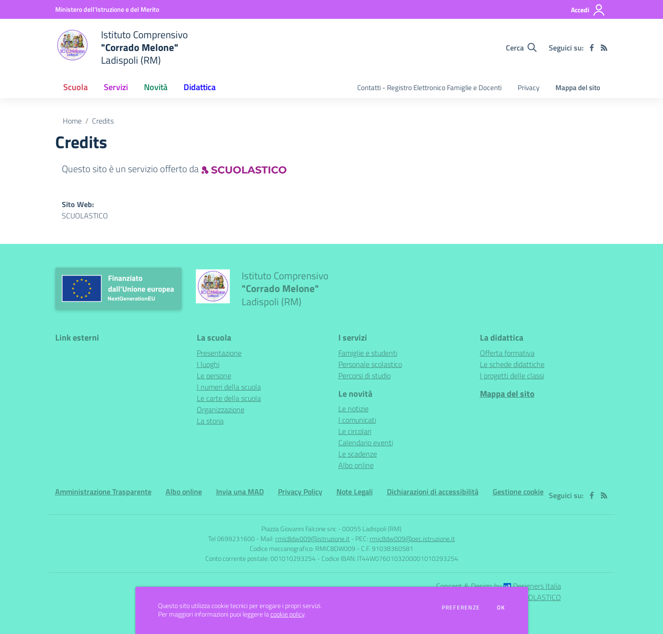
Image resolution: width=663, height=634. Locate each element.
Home (72, 120)
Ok (501, 607)
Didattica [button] (200, 87)
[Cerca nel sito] (521, 48)
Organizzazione (220, 409)
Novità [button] (156, 87)
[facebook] (591, 47)
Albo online (356, 465)
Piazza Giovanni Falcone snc (298, 529)
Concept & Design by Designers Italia (498, 586)
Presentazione (219, 353)
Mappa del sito (577, 87)
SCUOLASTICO (85, 215)
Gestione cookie (518, 491)
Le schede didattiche (512, 364)
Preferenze (461, 607)
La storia (210, 420)
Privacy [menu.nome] (528, 87)
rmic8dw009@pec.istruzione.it (412, 538)
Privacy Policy (300, 491)
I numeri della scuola (229, 386)
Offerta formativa (507, 353)
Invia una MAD (240, 491)
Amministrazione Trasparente (103, 491)
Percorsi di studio (364, 375)
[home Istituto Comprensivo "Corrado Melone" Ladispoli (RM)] (121, 47)
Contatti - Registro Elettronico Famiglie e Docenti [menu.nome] (429, 87)
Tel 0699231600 (231, 538)
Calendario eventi (365, 442)
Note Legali (354, 491)
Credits (103, 120)
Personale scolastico (370, 364)
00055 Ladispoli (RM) (372, 529)
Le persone (214, 375)
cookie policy (287, 614)
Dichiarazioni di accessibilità (432, 491)
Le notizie (353, 408)
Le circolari (354, 431)
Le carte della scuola (229, 398)
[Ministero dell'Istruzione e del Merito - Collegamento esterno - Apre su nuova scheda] (107, 9)
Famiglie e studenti (367, 353)
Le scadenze (357, 453)
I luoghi (208, 364)
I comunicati (357, 419)
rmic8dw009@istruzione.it (312, 538)
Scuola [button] (75, 87)
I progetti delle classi (512, 375)
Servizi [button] (116, 87)
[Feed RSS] (604, 47)
